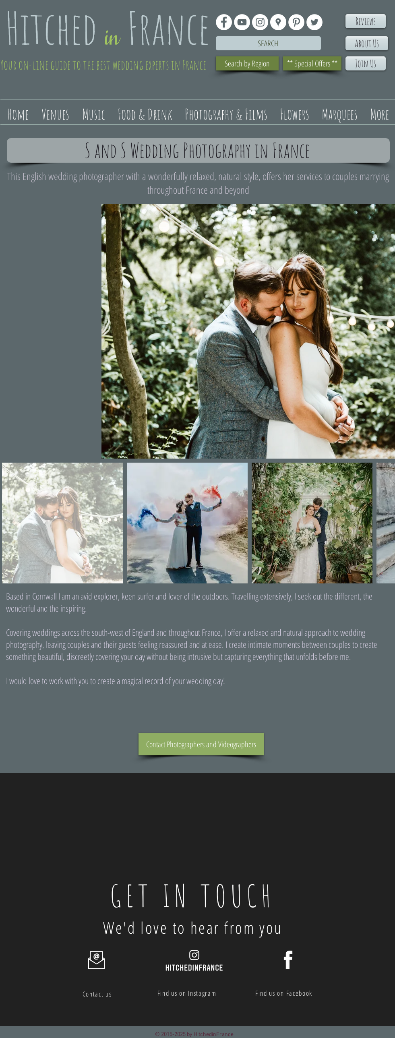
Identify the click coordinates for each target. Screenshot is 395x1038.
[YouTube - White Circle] (242, 22)
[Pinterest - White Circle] (296, 22)
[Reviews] (365, 21)
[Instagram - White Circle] (260, 22)
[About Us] (366, 43)
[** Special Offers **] (312, 63)
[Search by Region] (247, 63)
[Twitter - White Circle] (314, 22)
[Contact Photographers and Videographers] (201, 744)
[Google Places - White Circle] (278, 22)
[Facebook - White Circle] (224, 22)
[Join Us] (365, 63)
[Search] (268, 43)
